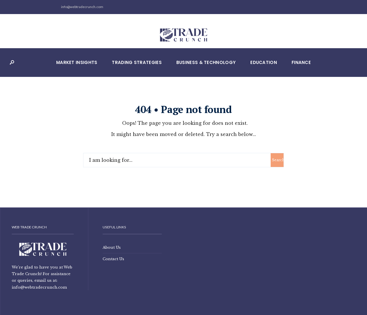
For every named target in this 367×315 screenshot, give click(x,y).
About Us (112, 247)
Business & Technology (206, 62)
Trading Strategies (136, 62)
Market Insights (76, 62)
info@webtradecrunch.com (39, 287)
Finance (301, 62)
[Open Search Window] (11, 62)
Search (278, 160)
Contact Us (113, 258)
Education (263, 62)
